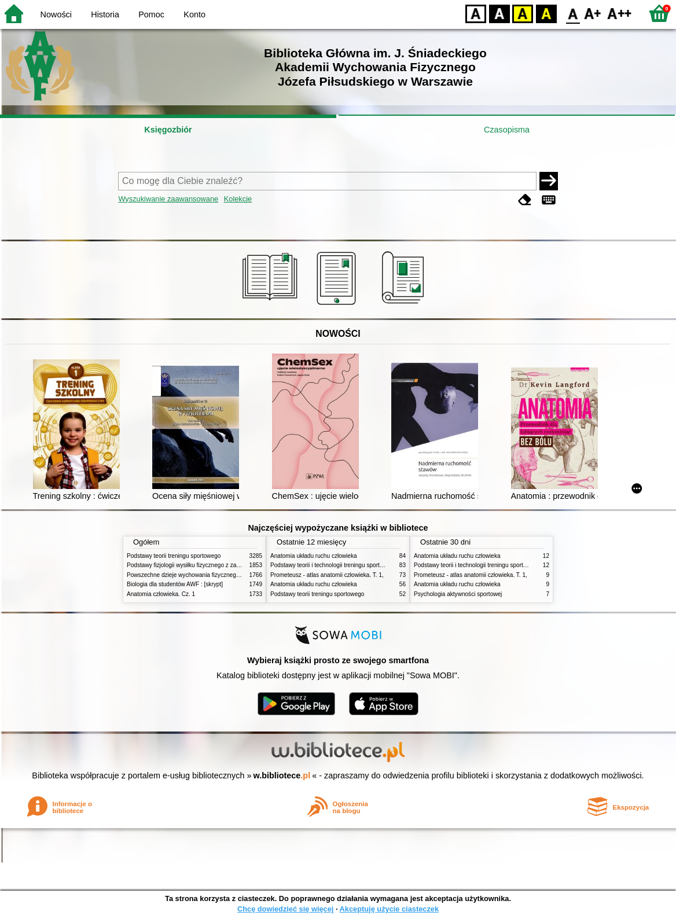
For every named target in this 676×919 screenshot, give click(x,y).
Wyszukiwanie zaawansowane (168, 198)
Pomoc (151, 14)
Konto (194, 14)
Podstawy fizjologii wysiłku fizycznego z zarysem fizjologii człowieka (214, 565)
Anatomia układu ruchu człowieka (313, 556)
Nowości (56, 14)
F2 (619, 13)
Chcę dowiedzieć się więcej (285, 909)
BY (546, 13)
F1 (592, 13)
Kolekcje (238, 198)
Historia (105, 14)
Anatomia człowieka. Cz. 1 (161, 594)
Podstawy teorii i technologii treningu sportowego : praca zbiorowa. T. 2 (362, 565)
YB (522, 13)
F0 (572, 13)
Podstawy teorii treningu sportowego (174, 556)
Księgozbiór (168, 129)
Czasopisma (507, 129)
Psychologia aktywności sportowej (458, 594)
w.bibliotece (282, 775)
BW (499, 13)
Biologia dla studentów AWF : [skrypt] (175, 584)
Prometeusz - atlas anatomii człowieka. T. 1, (327, 575)
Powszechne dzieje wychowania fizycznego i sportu (193, 575)
